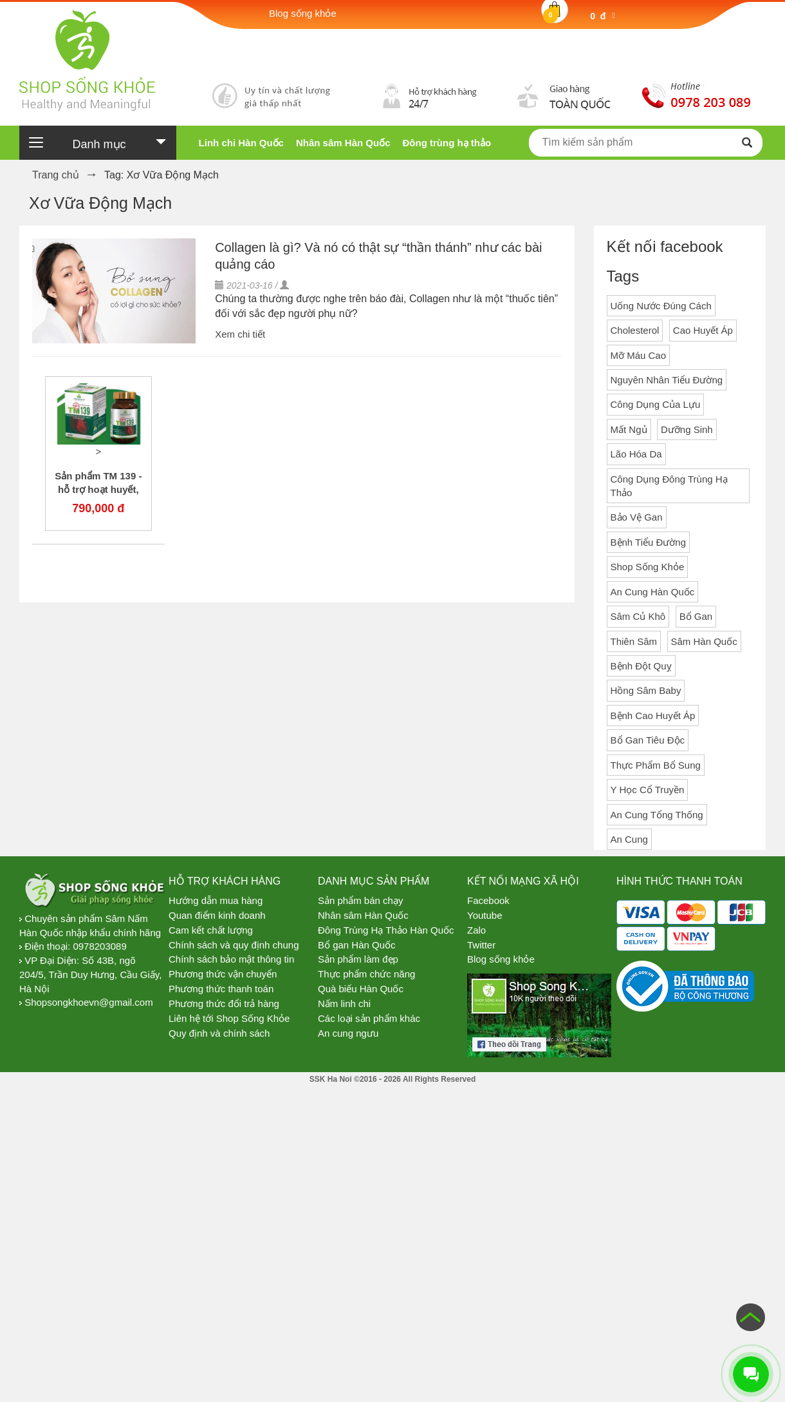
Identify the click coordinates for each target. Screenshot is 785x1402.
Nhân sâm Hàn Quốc (343, 142)
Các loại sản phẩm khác (369, 1018)
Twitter (481, 944)
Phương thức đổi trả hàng (224, 1003)
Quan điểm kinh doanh (217, 915)
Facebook (488, 900)
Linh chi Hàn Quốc (241, 142)
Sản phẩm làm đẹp (358, 959)
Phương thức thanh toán (221, 988)
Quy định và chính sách (219, 1033)
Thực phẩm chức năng (366, 973)
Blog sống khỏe (501, 959)
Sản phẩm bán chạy (360, 900)
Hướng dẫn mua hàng (216, 900)
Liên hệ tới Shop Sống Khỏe (229, 1018)
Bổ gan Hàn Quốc (357, 944)
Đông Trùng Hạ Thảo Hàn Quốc (386, 930)
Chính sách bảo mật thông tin (231, 959)
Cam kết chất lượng (211, 930)
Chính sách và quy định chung (234, 944)
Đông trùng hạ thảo (446, 142)
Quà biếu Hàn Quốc (360, 988)
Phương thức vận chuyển (223, 973)
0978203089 (99, 946)
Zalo (476, 930)
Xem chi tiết (240, 334)
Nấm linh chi (344, 1003)
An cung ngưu (348, 1033)
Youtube (485, 915)
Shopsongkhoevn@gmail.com (88, 1002)
